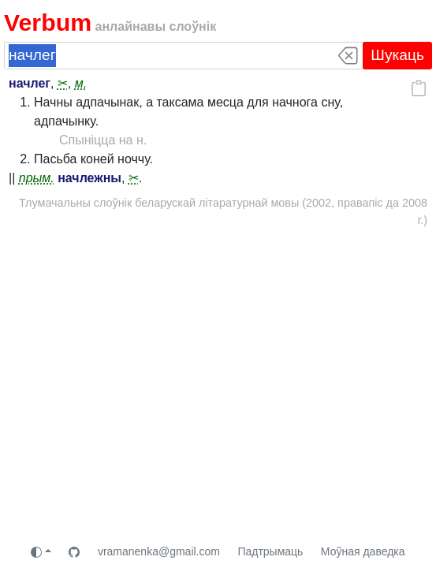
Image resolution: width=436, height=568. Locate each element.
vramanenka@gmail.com (159, 551)
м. (81, 83)
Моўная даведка (363, 551)
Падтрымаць (270, 551)
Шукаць (397, 55)
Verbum (47, 22)
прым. (36, 178)
